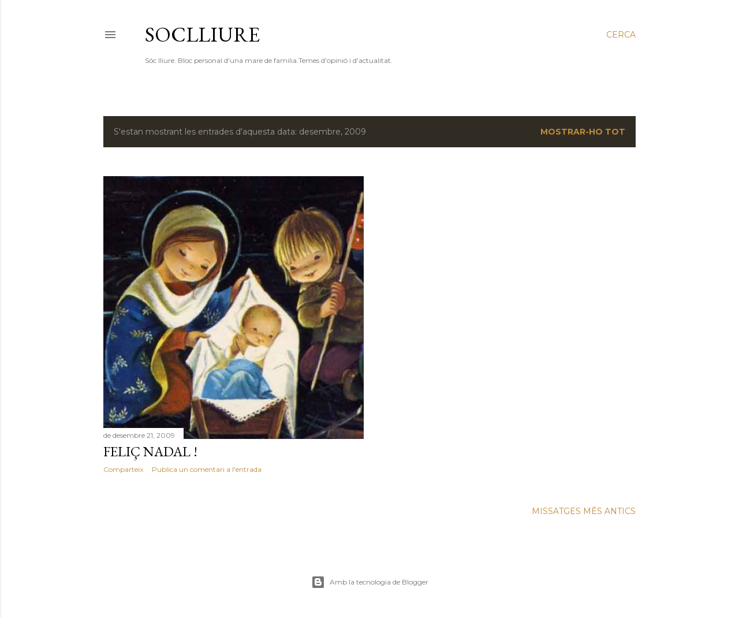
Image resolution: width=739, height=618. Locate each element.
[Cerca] (621, 35)
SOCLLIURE (202, 34)
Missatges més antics (584, 511)
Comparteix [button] (123, 469)
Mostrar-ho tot (582, 131)
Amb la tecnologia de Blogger (369, 582)
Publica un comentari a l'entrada (207, 469)
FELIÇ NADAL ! (150, 451)
